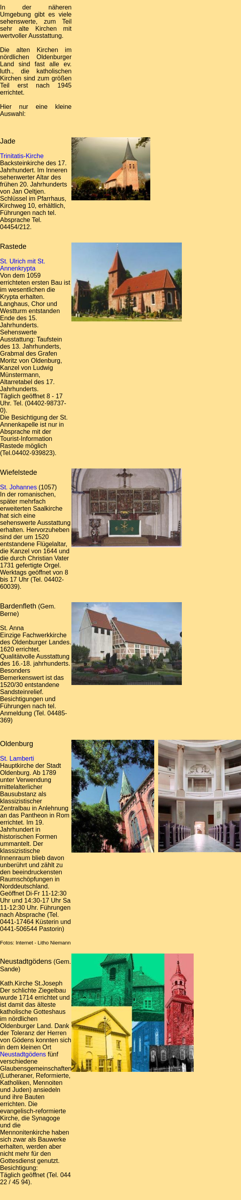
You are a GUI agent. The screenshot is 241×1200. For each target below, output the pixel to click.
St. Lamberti (17, 758)
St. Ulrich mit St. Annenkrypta (22, 265)
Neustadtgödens (23, 1054)
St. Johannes (18, 487)
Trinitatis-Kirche (22, 156)
